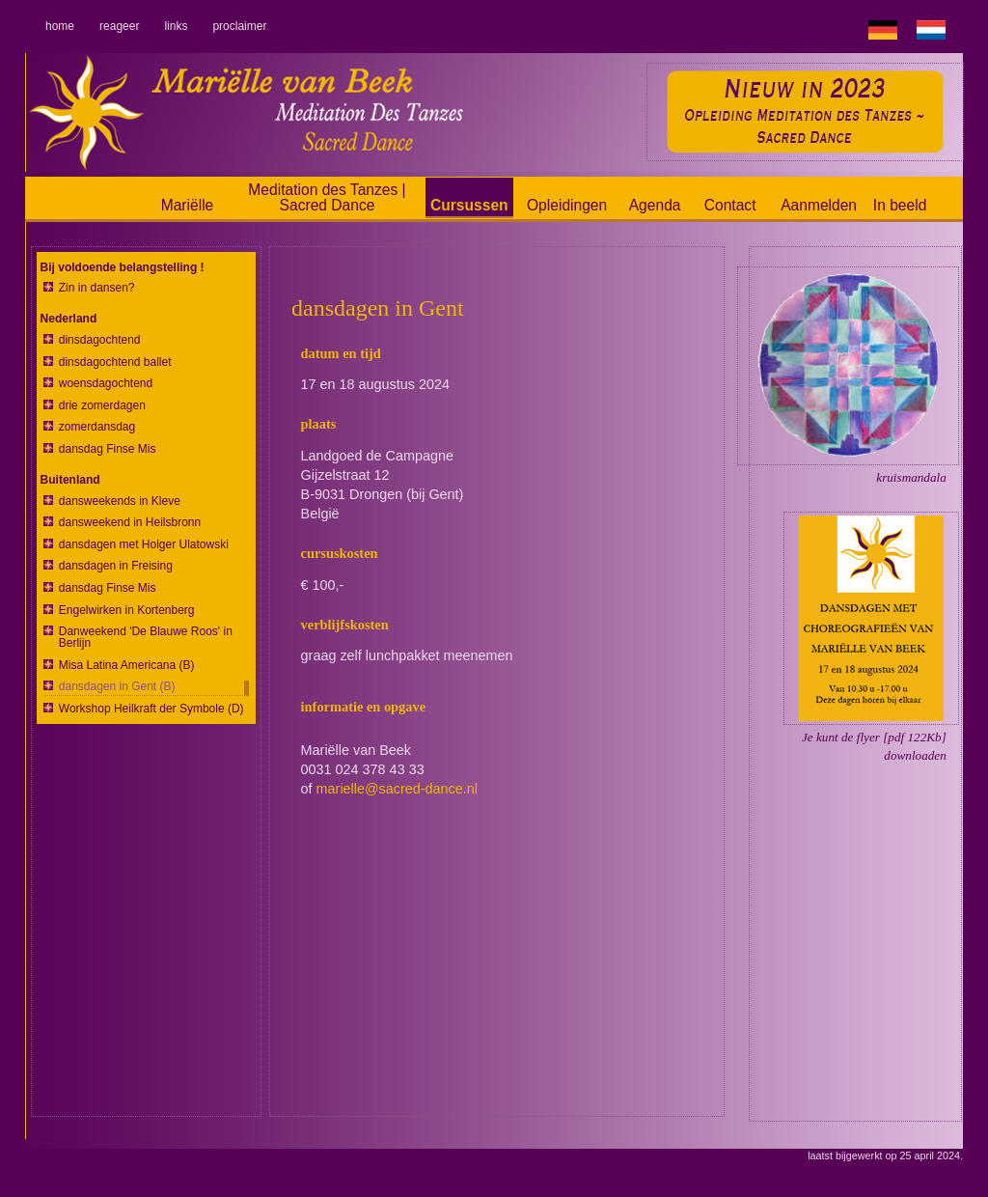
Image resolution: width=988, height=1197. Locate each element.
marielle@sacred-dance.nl (397, 788)
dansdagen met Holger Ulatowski (144, 545)
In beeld (900, 205)
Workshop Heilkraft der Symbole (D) (151, 709)
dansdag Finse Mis (107, 449)
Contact (730, 205)
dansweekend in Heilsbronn (130, 522)
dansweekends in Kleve (119, 501)
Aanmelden (819, 205)
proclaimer (239, 26)
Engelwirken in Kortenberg (127, 610)
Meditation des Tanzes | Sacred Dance (326, 197)
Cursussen (469, 205)
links (175, 26)
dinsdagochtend (100, 340)
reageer (119, 26)
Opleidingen (567, 205)
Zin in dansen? (97, 288)
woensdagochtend (105, 383)
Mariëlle (187, 205)
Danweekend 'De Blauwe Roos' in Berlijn (146, 638)
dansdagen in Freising (116, 566)
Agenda (655, 205)
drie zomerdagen (102, 406)
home (59, 26)
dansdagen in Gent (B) (117, 687)
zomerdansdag (97, 427)
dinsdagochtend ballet (115, 362)
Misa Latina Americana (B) (127, 665)
